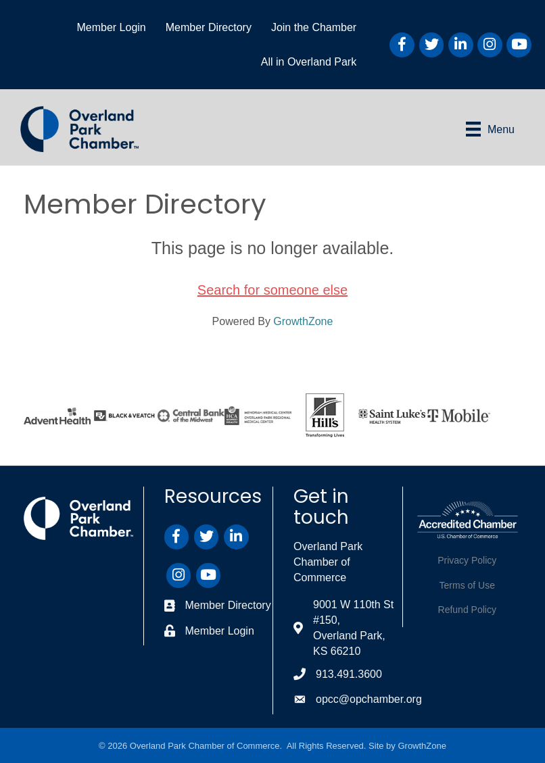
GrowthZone (303, 321)
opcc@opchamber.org (369, 699)
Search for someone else (272, 289)
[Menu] (490, 129)
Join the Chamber (313, 27)
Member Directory (209, 27)
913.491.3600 (349, 674)
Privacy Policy (466, 560)
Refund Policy (467, 609)
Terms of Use (467, 585)
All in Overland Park (308, 62)
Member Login (110, 27)
